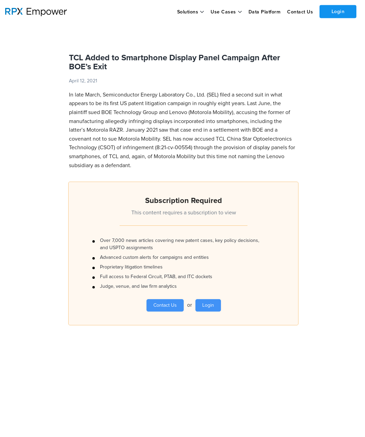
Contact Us (300, 12)
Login (338, 11)
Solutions (187, 12)
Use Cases (223, 12)
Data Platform (264, 12)
